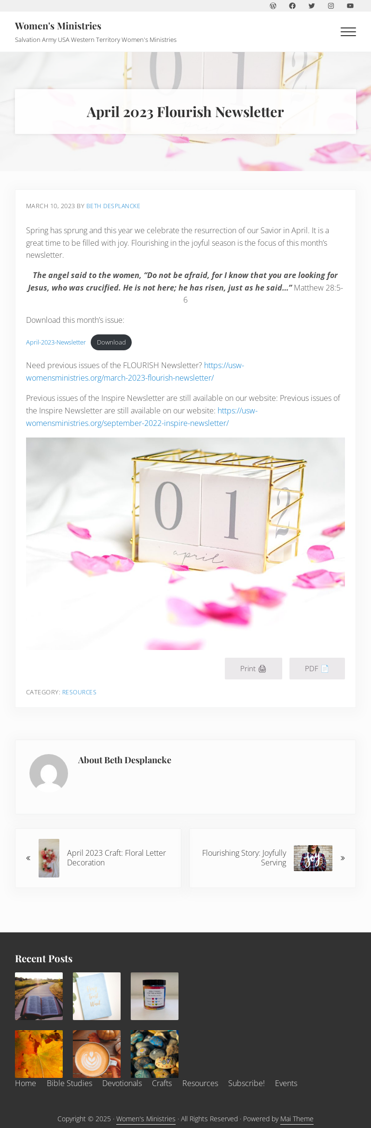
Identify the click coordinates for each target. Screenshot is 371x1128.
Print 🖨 (252, 669)
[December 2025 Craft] (155, 997)
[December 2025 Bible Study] (39, 997)
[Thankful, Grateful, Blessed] (39, 1054)
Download (111, 344)
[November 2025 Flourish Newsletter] (97, 1054)
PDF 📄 (316, 669)
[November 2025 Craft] (155, 1054)
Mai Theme (297, 1118)
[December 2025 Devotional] (97, 997)
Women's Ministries (60, 25)
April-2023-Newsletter (57, 344)
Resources (81, 692)
